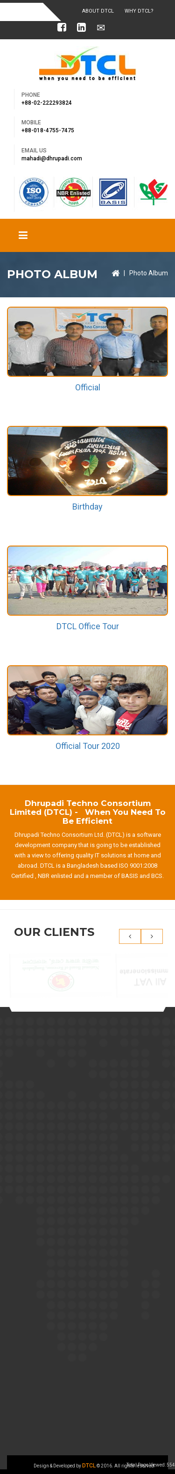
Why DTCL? (139, 11)
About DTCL (98, 11)
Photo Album (148, 273)
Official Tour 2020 (88, 746)
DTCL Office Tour (87, 626)
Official (87, 387)
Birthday (87, 506)
